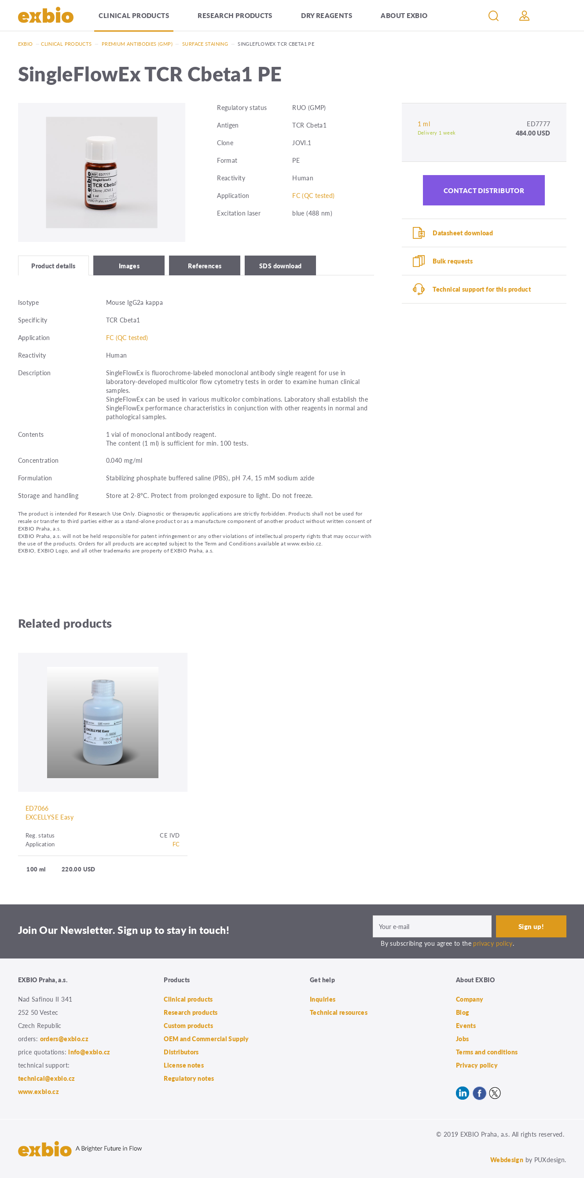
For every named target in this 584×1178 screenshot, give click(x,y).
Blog (463, 1012)
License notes (184, 1065)
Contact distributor (484, 190)
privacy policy (492, 943)
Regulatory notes (189, 1078)
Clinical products (134, 15)
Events (466, 1025)
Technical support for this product (482, 289)
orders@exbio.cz (64, 1038)
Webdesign (506, 1159)
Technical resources (338, 1012)
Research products (235, 15)
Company (470, 999)
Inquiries (322, 999)
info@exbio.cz (89, 1051)
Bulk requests (453, 260)
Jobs (462, 1038)
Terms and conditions (487, 1051)
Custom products (188, 1025)
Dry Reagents (326, 15)
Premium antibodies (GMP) (137, 43)
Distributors (181, 1051)
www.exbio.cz (38, 1091)
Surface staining (205, 43)
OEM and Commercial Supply (206, 1038)
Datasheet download (463, 232)
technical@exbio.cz (46, 1078)
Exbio (25, 43)
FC (176, 844)
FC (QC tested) (313, 195)
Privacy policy (477, 1065)
